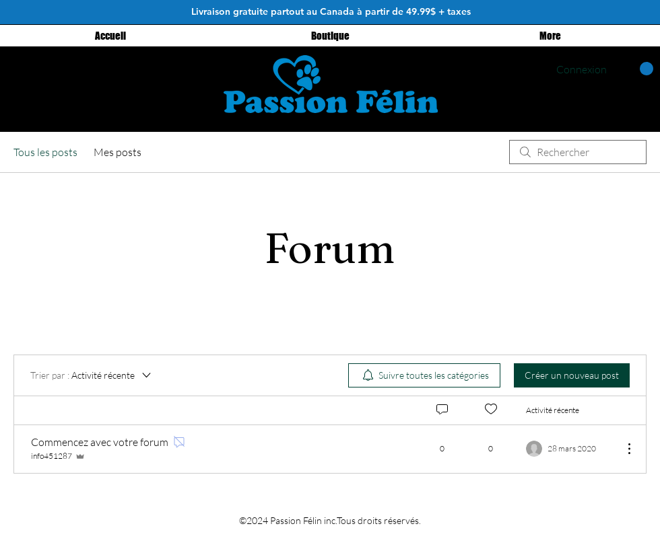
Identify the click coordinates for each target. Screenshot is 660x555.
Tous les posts (45, 152)
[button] (636, 68)
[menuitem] (424, 375)
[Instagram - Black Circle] (146, 75)
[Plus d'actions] (622, 449)
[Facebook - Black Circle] (179, 75)
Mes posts (117, 152)
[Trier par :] (91, 375)
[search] (578, 152)
